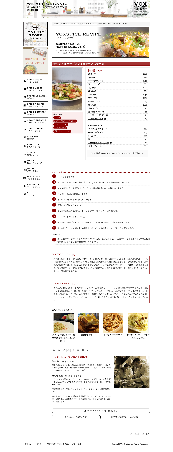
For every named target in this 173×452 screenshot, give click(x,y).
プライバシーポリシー (34, 444)
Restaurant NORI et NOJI (77, 417)
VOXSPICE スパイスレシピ (70, 23)
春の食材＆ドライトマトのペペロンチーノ (138, 336)
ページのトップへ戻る (139, 434)
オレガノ (57, 117)
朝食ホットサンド (88, 335)
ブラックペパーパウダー (62, 131)
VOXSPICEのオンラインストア (115, 153)
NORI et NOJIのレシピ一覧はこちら (102, 411)
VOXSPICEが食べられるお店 (125, 417)
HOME (56, 23)
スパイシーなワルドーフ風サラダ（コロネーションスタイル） (63, 338)
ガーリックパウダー (61, 124)
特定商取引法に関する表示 (58, 444)
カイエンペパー (95, 112)
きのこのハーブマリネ (113, 335)
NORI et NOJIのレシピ (89, 23)
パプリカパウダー (60, 127)
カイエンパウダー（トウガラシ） (65, 121)
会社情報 (77, 444)
